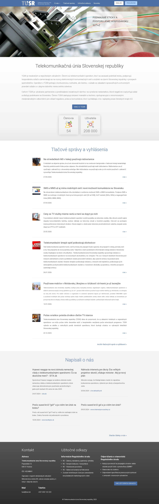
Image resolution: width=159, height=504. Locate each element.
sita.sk (44, 394)
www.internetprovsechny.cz (100, 409)
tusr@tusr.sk (26, 492)
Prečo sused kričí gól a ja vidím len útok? (101, 405)
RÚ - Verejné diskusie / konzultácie (75, 464)
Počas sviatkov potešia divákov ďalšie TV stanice (68, 315)
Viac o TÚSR (79, 107)
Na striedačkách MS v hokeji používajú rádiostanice (69, 159)
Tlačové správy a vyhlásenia (79, 149)
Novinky (97, 3)
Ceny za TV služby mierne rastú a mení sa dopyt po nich (71, 214)
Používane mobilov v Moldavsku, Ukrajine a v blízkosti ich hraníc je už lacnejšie (82, 283)
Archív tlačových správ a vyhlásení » (112, 344)
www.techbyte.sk (48, 420)
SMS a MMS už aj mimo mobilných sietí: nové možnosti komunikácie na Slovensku (84, 188)
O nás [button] (57, 3)
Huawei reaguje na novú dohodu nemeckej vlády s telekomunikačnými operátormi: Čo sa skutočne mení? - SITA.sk (54, 372)
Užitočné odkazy (84, 3)
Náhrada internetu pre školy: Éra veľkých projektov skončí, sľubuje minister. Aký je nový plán (103, 372)
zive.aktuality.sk (96, 391)
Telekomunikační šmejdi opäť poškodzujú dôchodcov (69, 242)
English (119, 3)
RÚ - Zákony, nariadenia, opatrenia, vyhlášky (78, 461)
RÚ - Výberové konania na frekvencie (76, 470)
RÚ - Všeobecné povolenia (72, 467)
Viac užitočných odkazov (126, 483)
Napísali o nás (79, 360)
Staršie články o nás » (118, 435)
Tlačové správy (69, 3)
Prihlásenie (131, 3)
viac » (124, 177)
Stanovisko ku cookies (110, 470)
